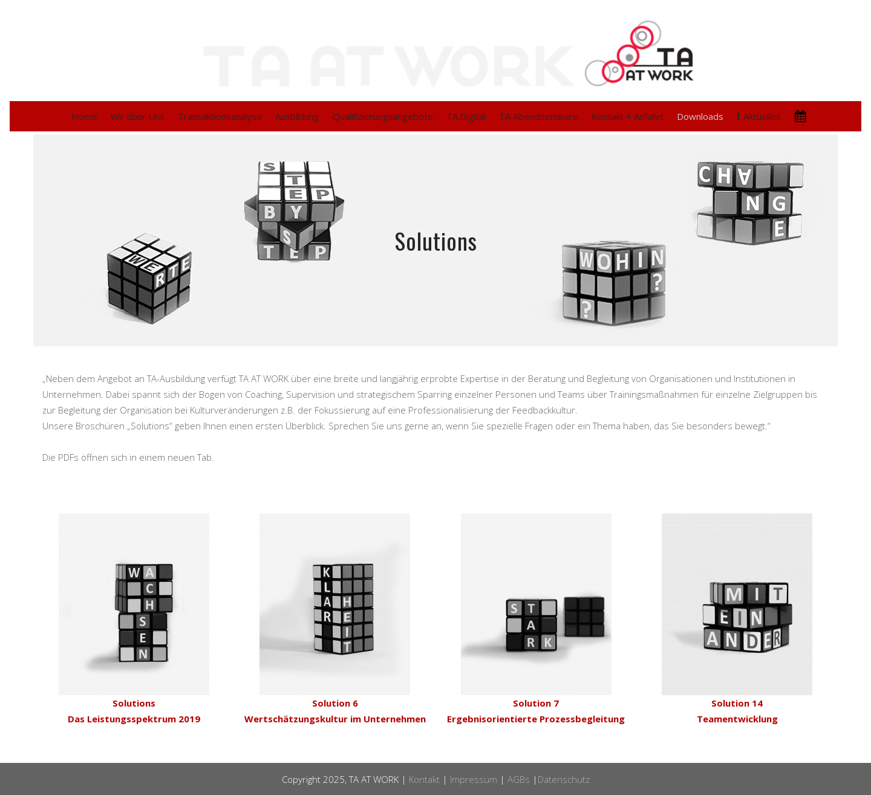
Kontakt (424, 779)
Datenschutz (564, 779)
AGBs (518, 779)
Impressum (473, 779)
